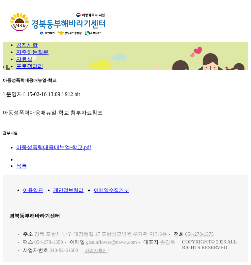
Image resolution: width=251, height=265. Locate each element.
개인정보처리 (68, 190)
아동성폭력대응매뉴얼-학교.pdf (53, 147)
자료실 (24, 59)
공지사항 (27, 45)
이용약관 (33, 190)
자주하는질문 (32, 52)
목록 (21, 166)
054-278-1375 (199, 234)
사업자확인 (96, 250)
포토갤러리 (29, 66)
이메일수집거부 (111, 190)
